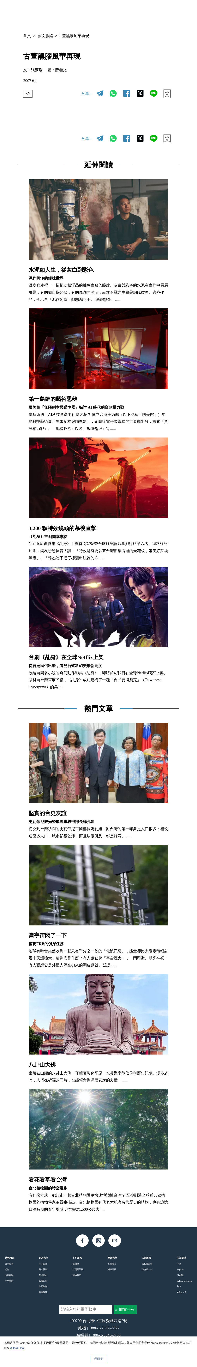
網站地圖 (112, 1269)
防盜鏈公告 (147, 1269)
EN (28, 93)
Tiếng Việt (181, 1292)
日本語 (180, 1275)
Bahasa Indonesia (184, 1281)
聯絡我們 (77, 1275)
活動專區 (9, 1275)
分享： (87, 93)
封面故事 (9, 1264)
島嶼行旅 (43, 1281)
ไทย (179, 1286)
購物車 (76, 1264)
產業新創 (43, 1275)
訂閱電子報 (78, 1269)
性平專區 (9, 1281)
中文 (133, 13)
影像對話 (43, 1292)
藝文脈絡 (45, 36)
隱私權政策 (147, 1264)
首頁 (27, 36)
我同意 (98, 1358)
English (180, 1269)
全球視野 (43, 1264)
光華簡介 (112, 1264)
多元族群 (43, 1286)
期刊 (7, 1269)
